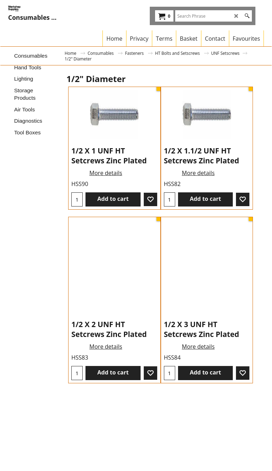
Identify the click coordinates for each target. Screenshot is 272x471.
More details (105, 216)
